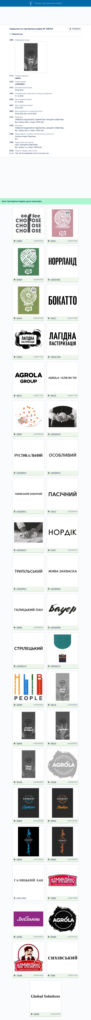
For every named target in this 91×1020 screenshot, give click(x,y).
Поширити (74, 29)
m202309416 (20, 589)
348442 (52, 821)
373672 (52, 512)
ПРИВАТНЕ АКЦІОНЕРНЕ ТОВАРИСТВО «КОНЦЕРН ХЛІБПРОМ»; (39, 120)
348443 (52, 860)
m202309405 (54, 589)
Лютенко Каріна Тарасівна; (25, 136)
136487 (52, 898)
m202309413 (54, 473)
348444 (18, 821)
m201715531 (20, 898)
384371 (18, 396)
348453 (18, 744)
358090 (18, 628)
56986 (51, 975)
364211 (52, 241)
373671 (52, 550)
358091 (18, 434)
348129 (52, 744)
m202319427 (54, 280)
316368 (52, 782)
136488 (18, 975)
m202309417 (20, 550)
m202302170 (54, 666)
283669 (52, 937)
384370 (52, 396)
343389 (18, 705)
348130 (52, 705)
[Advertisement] (45, 15)
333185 (18, 782)
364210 (18, 318)
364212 (52, 318)
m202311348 (54, 357)
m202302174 (20, 666)
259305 (18, 937)
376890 (18, 241)
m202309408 (54, 628)
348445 (18, 860)
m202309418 (54, 434)
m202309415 (20, 473)
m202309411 (20, 512)
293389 (35, 1014)
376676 (18, 357)
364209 (18, 280)
